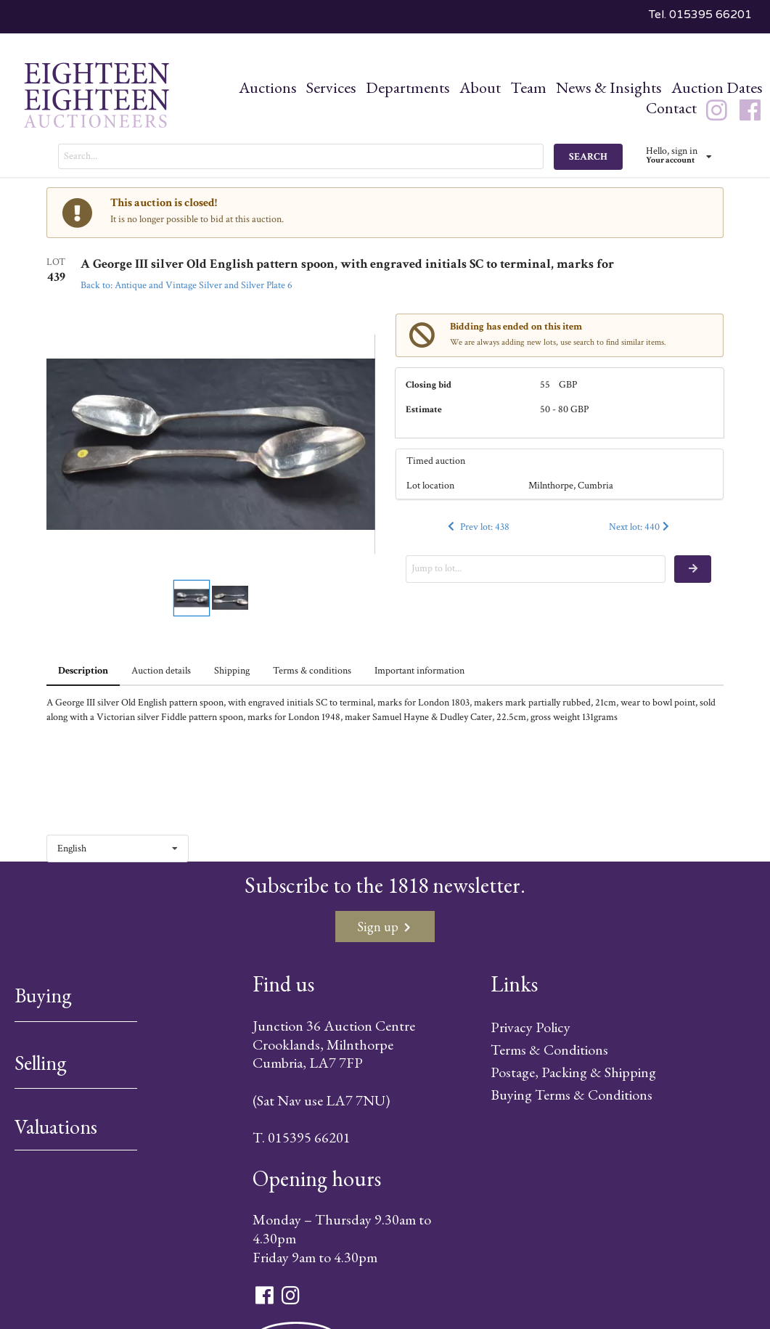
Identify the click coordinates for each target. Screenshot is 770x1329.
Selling (41, 1063)
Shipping (232, 670)
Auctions (268, 87)
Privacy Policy (530, 1027)
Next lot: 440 (640, 526)
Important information (419, 670)
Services (331, 87)
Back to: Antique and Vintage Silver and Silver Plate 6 (186, 285)
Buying (43, 995)
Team (528, 87)
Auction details (161, 670)
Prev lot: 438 (477, 526)
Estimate (424, 410)
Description (83, 670)
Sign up (383, 926)
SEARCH (588, 156)
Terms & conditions (312, 670)
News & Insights (609, 87)
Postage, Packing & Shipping (573, 1072)
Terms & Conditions (549, 1049)
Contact (671, 107)
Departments (408, 87)
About (480, 87)
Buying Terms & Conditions (571, 1094)
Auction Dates (717, 87)
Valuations (56, 1126)
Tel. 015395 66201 (700, 14)
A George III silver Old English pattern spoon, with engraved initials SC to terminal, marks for (347, 264)
